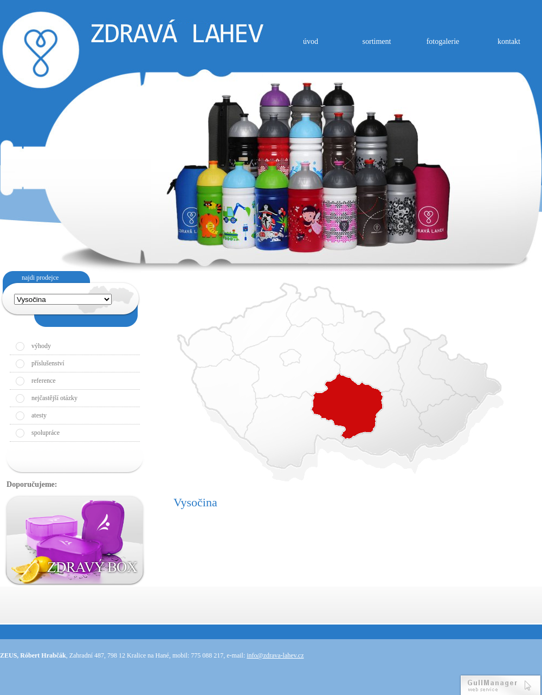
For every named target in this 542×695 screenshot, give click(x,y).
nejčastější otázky (54, 398)
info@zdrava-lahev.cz (275, 655)
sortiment (377, 41)
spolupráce (45, 432)
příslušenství (47, 363)
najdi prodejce (40, 277)
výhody (41, 346)
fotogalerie (443, 41)
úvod (310, 41)
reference (43, 380)
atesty (39, 415)
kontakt (509, 41)
